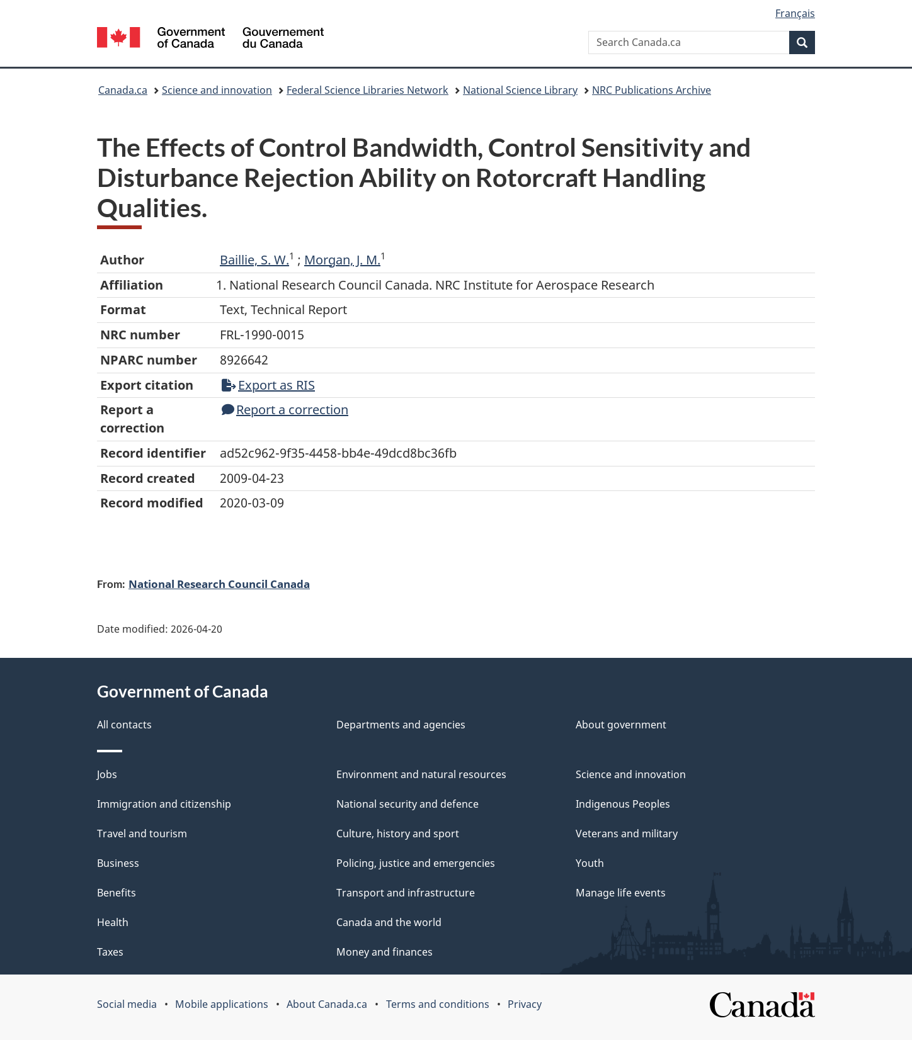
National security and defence (407, 804)
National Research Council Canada (219, 583)
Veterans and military (627, 833)
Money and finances (384, 952)
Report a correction (285, 409)
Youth (590, 863)
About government (621, 725)
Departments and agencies (400, 725)
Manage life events (621, 893)
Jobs (107, 774)
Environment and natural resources (421, 774)
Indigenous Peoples (623, 804)
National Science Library (520, 90)
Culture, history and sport (397, 833)
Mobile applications (221, 1004)
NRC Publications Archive (651, 90)
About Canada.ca (327, 1004)
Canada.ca (122, 90)
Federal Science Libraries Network (367, 90)
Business (118, 863)
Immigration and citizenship (164, 804)
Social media (127, 1004)
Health (112, 922)
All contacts (124, 725)
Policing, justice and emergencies (415, 863)
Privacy (525, 1004)
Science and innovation (217, 90)
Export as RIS (268, 384)
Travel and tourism (142, 833)
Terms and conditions (437, 1004)
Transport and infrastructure (405, 893)
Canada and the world (389, 922)
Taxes (110, 952)
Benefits (116, 893)
